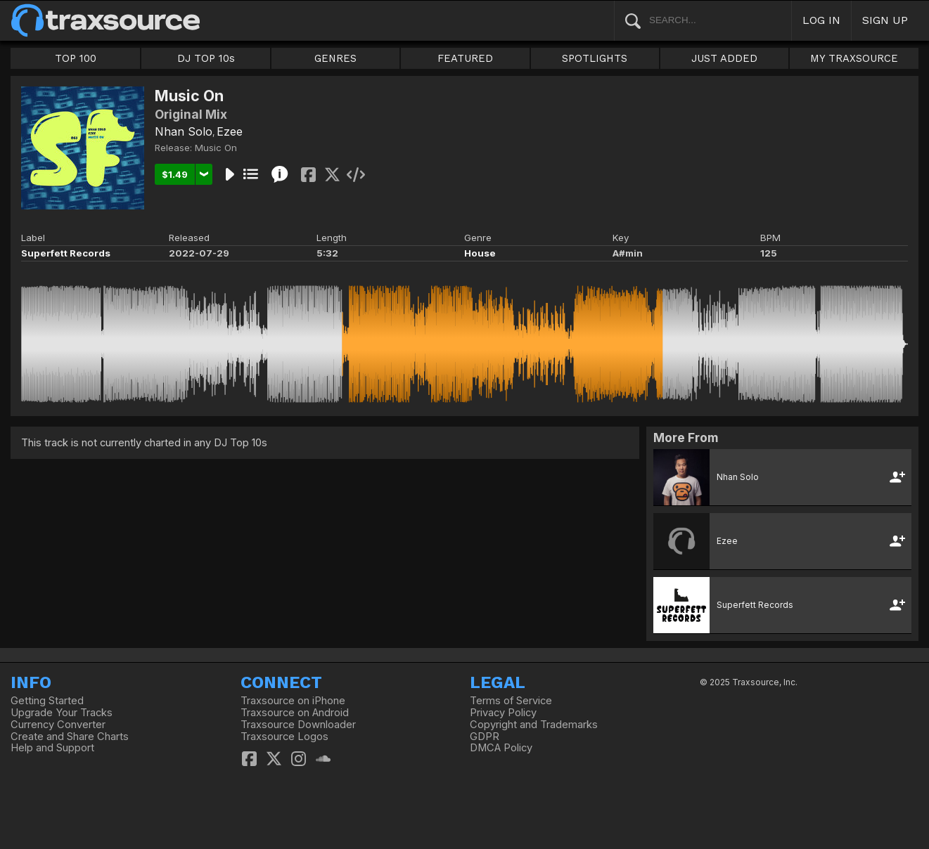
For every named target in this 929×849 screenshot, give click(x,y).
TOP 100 (75, 58)
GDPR (484, 736)
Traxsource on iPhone (293, 700)
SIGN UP (885, 20)
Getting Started (47, 700)
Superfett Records (65, 253)
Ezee (230, 131)
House (480, 253)
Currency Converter (58, 724)
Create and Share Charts (70, 736)
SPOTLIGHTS (594, 58)
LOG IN (821, 20)
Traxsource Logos (284, 736)
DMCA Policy (501, 747)
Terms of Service (511, 700)
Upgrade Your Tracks (62, 712)
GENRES (335, 58)
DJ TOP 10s (206, 58)
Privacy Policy (503, 712)
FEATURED (465, 58)
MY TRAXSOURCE (854, 58)
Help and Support (52, 747)
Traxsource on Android (295, 712)
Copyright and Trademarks (534, 724)
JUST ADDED (724, 58)
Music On (216, 147)
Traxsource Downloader (298, 724)
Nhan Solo (183, 131)
